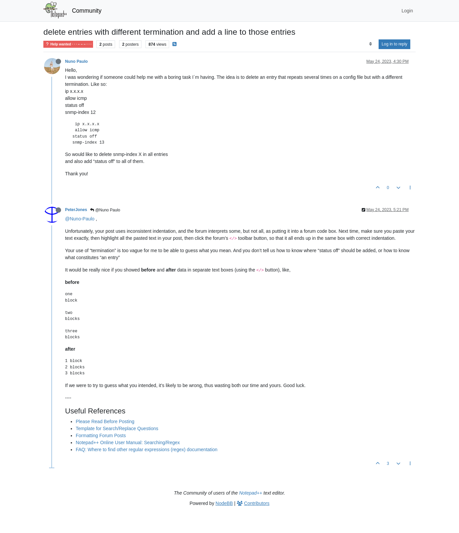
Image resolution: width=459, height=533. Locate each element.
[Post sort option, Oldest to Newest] (370, 44)
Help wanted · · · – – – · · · (68, 44)
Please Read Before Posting (105, 421)
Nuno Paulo (76, 61)
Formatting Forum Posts (101, 435)
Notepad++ (250, 493)
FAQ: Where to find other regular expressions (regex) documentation (146, 449)
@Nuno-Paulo (79, 218)
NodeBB (224, 503)
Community (87, 10)
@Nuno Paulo (105, 210)
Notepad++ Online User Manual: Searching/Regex (128, 442)
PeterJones (76, 209)
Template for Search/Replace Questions (117, 428)
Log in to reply (394, 44)
